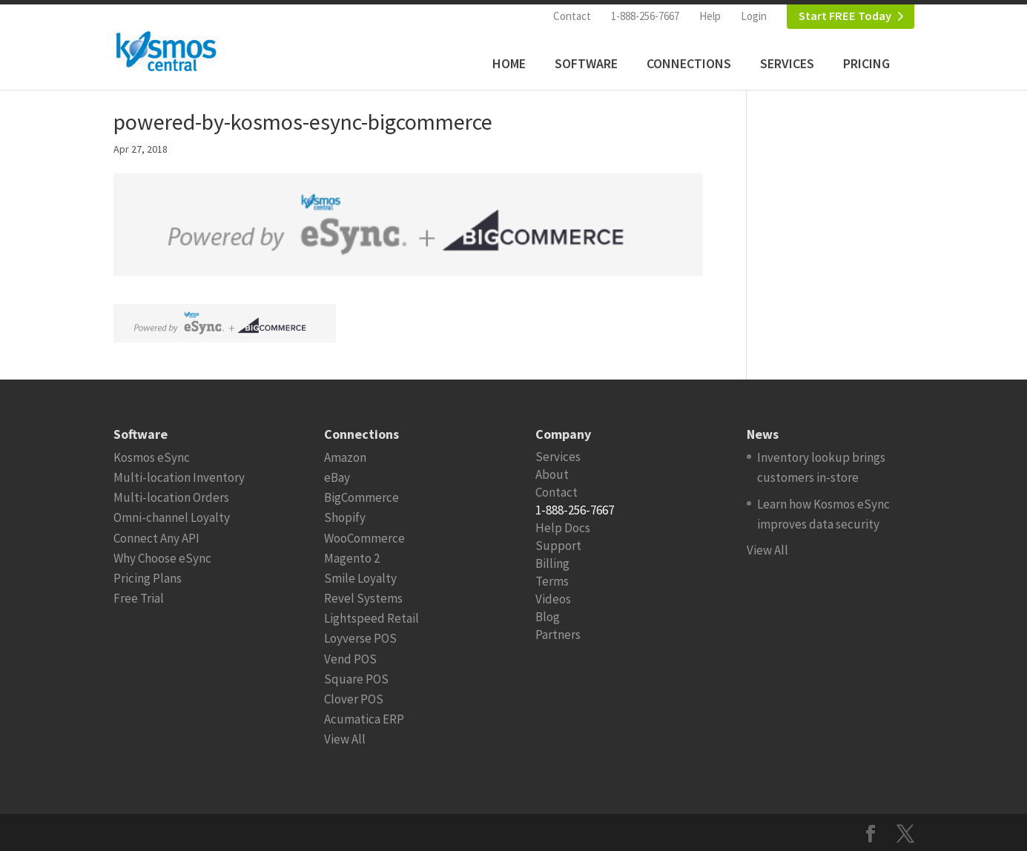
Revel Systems (363, 598)
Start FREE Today (845, 15)
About (552, 474)
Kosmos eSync (151, 457)
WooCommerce (364, 538)
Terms (552, 581)
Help (710, 15)
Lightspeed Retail (371, 618)
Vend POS (350, 659)
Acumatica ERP (364, 719)
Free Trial (138, 598)
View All (345, 739)
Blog (547, 617)
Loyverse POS (360, 638)
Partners (558, 634)
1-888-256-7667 (645, 15)
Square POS (356, 679)
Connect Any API (156, 538)
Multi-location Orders (171, 497)
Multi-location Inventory (179, 477)
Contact (572, 15)
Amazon (345, 457)
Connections (689, 63)
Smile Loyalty (360, 578)
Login (754, 15)
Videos (553, 599)
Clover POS (353, 699)
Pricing (866, 63)
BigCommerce (361, 497)
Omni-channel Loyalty (171, 517)
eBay (337, 477)
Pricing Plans (147, 578)
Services (787, 63)
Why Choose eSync (162, 558)
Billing (552, 563)
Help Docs (562, 528)
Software (586, 63)
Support (558, 545)
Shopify (345, 517)
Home (509, 63)
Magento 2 (352, 558)
